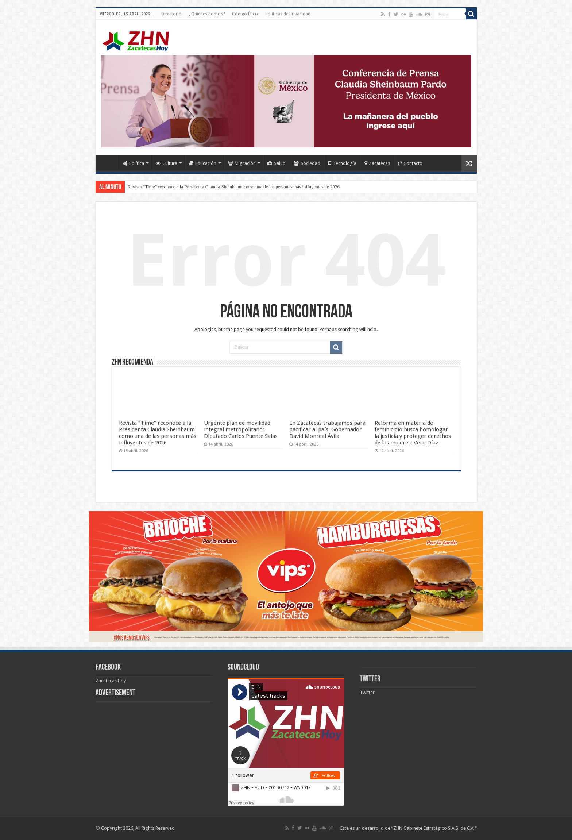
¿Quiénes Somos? (207, 13)
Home (108, 162)
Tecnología (342, 163)
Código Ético (245, 13)
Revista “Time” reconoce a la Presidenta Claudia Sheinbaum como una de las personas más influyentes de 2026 (234, 186)
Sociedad (307, 163)
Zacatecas (377, 163)
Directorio (171, 13)
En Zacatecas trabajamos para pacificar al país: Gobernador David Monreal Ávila (327, 429)
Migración (242, 163)
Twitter (370, 679)
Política (133, 163)
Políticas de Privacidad (287, 13)
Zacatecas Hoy (111, 680)
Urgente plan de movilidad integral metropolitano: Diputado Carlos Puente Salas (241, 429)
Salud (276, 163)
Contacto (410, 163)
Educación (202, 163)
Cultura (166, 163)
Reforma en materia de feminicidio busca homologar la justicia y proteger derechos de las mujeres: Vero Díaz (413, 433)
